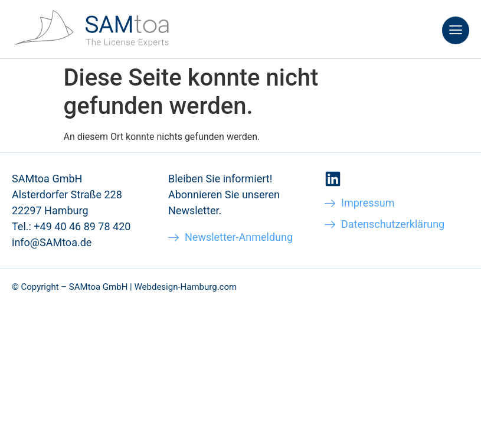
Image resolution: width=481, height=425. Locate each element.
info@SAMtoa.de (51, 242)
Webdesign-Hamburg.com (185, 287)
